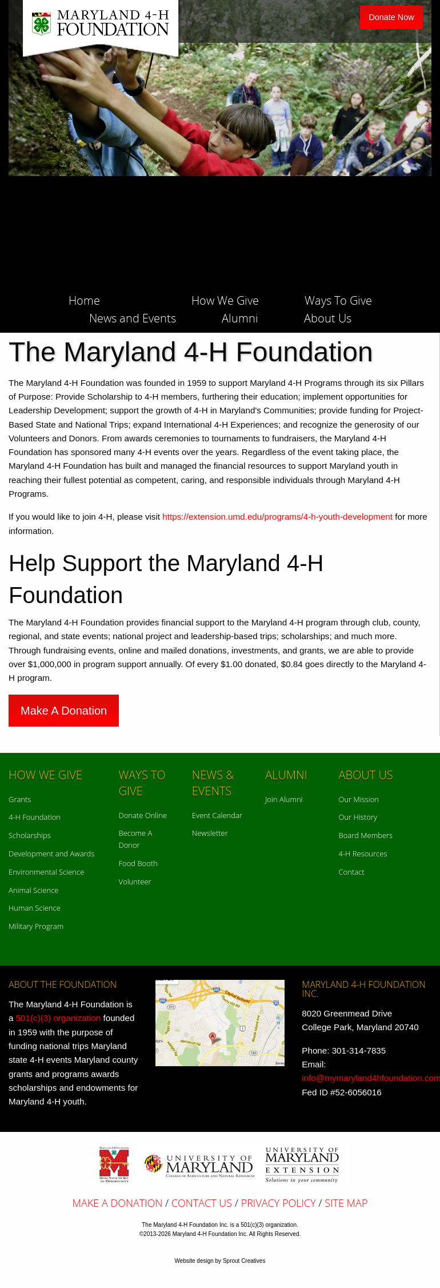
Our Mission (358, 799)
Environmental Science (46, 872)
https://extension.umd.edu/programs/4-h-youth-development (277, 516)
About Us (327, 317)
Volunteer (135, 881)
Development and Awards (51, 853)
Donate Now (391, 17)
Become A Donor (136, 839)
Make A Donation (64, 710)
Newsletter (210, 833)
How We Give (225, 299)
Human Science (35, 908)
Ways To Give (338, 299)
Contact (351, 872)
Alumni (240, 317)
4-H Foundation (35, 817)
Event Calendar (217, 815)
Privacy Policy (278, 1203)
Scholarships (30, 835)
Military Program (36, 926)
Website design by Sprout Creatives (220, 1261)
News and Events (132, 317)
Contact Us (201, 1203)
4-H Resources (362, 853)
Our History (357, 817)
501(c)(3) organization (58, 1018)
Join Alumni (283, 799)
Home (84, 299)
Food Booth (138, 863)
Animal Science (33, 890)
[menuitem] (107, 297)
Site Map (346, 1203)
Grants (20, 799)
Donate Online (143, 815)
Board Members (365, 835)
